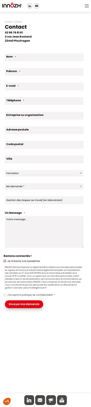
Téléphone (15, 100)
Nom (11, 57)
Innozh (8, 21)
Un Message (15, 213)
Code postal (14, 144)
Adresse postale (17, 129)
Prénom (13, 71)
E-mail (12, 86)
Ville (9, 159)
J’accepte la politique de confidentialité (31, 295)
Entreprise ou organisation (25, 115)
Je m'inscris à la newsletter (23, 261)
